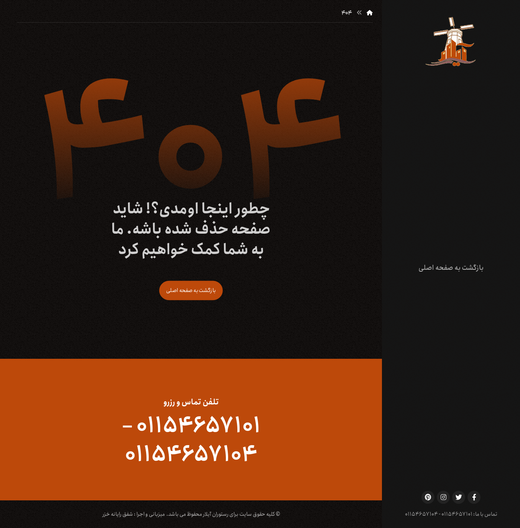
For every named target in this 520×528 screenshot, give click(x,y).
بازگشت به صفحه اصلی (191, 290)
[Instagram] (443, 497)
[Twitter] (458, 497)
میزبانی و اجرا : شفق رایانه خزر (133, 514)
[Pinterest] (427, 497)
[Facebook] (474, 497)
